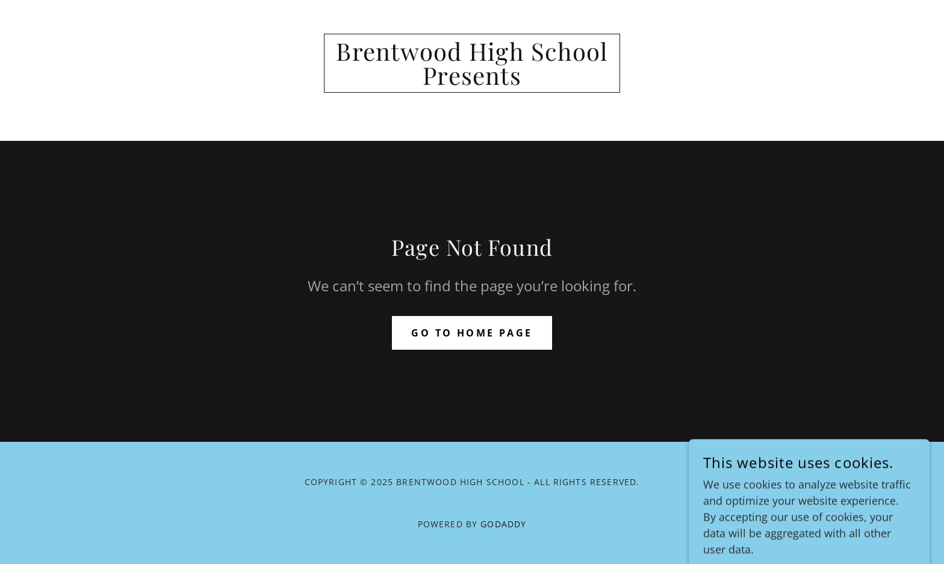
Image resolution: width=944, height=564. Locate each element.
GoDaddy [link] (503, 524)
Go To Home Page (471, 332)
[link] (472, 80)
